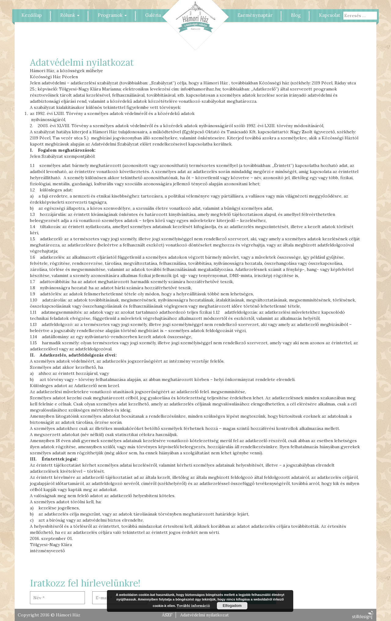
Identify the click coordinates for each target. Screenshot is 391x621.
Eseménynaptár (254, 15)
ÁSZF (167, 615)
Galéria (153, 15)
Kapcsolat (329, 15)
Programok (112, 15)
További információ (193, 606)
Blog (296, 15)
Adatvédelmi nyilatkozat (204, 615)
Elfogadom (232, 606)
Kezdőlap (31, 15)
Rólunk (69, 15)
